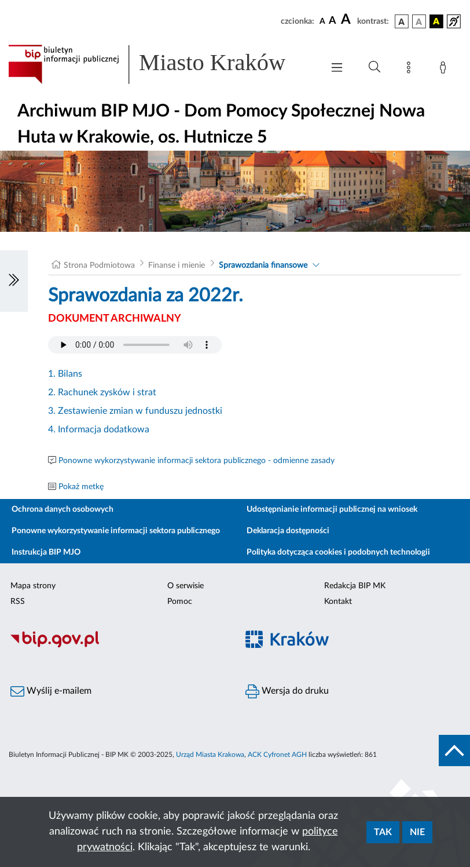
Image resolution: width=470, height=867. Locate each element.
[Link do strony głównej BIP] (160, 64)
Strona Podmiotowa (99, 265)
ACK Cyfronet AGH (277, 754)
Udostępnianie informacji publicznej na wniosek (332, 509)
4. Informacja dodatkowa (98, 429)
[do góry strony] (454, 750)
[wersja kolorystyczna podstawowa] (401, 21)
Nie (417, 832)
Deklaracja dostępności (288, 531)
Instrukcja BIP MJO (46, 552)
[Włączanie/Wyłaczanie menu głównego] (337, 68)
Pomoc (179, 602)
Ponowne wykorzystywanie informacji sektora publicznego (116, 531)
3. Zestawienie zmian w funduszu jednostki (135, 411)
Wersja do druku (287, 691)
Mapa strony (33, 586)
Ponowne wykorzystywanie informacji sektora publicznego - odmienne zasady (196, 461)
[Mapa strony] (411, 69)
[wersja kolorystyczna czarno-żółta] (436, 21)
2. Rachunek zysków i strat (102, 392)
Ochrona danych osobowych (62, 509)
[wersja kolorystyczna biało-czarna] (419, 21)
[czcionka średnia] (332, 21)
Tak (383, 832)
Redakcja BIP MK (354, 586)
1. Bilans (65, 373)
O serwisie (185, 586)
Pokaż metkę (81, 487)
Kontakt (338, 602)
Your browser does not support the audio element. (135, 345)
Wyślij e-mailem (50, 691)
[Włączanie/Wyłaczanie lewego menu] (14, 281)
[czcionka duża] (347, 19)
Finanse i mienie (176, 265)
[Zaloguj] (445, 69)
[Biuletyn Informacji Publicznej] (117, 645)
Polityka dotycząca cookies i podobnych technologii (338, 552)
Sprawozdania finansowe (263, 265)
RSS (17, 602)
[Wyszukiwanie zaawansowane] (374, 67)
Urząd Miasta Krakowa (210, 754)
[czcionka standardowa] (322, 21)
